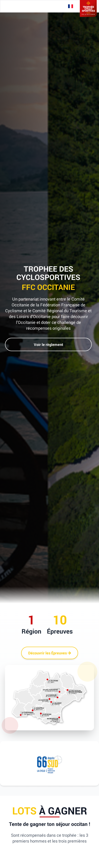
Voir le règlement (48, 344)
